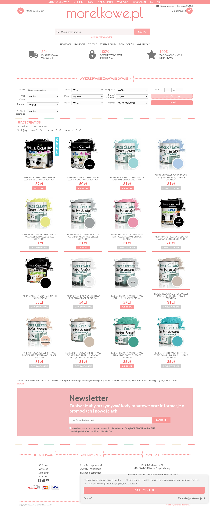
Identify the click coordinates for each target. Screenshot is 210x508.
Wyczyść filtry (172, 96)
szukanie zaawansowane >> (103, 37)
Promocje (79, 44)
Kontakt (156, 1)
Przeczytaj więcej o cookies (122, 483)
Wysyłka (122, 1)
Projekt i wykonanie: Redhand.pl (178, 505)
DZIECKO (92, 44)
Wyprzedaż (143, 44)
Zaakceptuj (144, 490)
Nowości (65, 44)
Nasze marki (105, 1)
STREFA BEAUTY (108, 44)
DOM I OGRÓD (126, 44)
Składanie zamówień (90, 472)
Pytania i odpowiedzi (91, 465)
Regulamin (139, 1)
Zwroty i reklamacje (90, 468)
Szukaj (142, 31)
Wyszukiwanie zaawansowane (104, 78)
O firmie (78, 1)
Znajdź (172, 102)
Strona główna (58, 1)
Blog (90, 1)
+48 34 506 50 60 (33, 10)
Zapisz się (161, 420)
